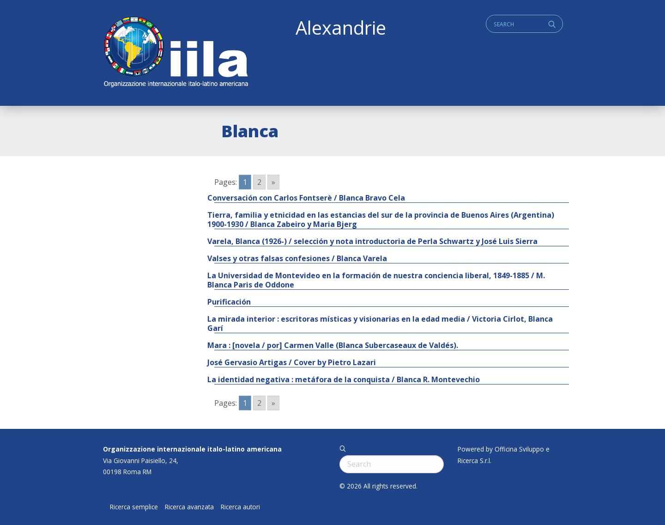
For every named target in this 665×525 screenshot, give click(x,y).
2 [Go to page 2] (259, 182)
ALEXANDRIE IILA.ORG (175, 53)
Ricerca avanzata (189, 507)
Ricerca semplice (134, 507)
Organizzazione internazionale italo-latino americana (192, 449)
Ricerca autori (240, 507)
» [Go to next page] (273, 182)
